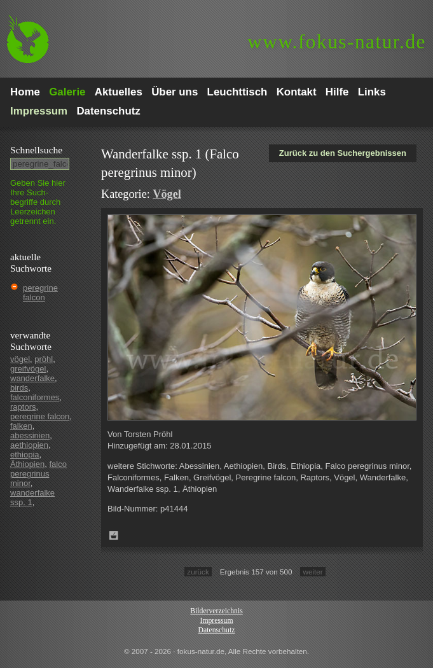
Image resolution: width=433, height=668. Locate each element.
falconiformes (34, 397)
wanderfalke (32, 378)
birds (19, 388)
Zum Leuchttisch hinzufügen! (113, 535)
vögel (20, 359)
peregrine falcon (40, 292)
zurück (198, 571)
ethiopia (24, 454)
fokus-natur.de (336, 42)
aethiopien (29, 445)
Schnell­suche (36, 149)
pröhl (43, 359)
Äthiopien (27, 464)
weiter (312, 571)
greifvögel (28, 368)
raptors (23, 407)
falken (21, 426)
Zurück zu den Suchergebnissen (342, 153)
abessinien (30, 435)
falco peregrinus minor (38, 473)
